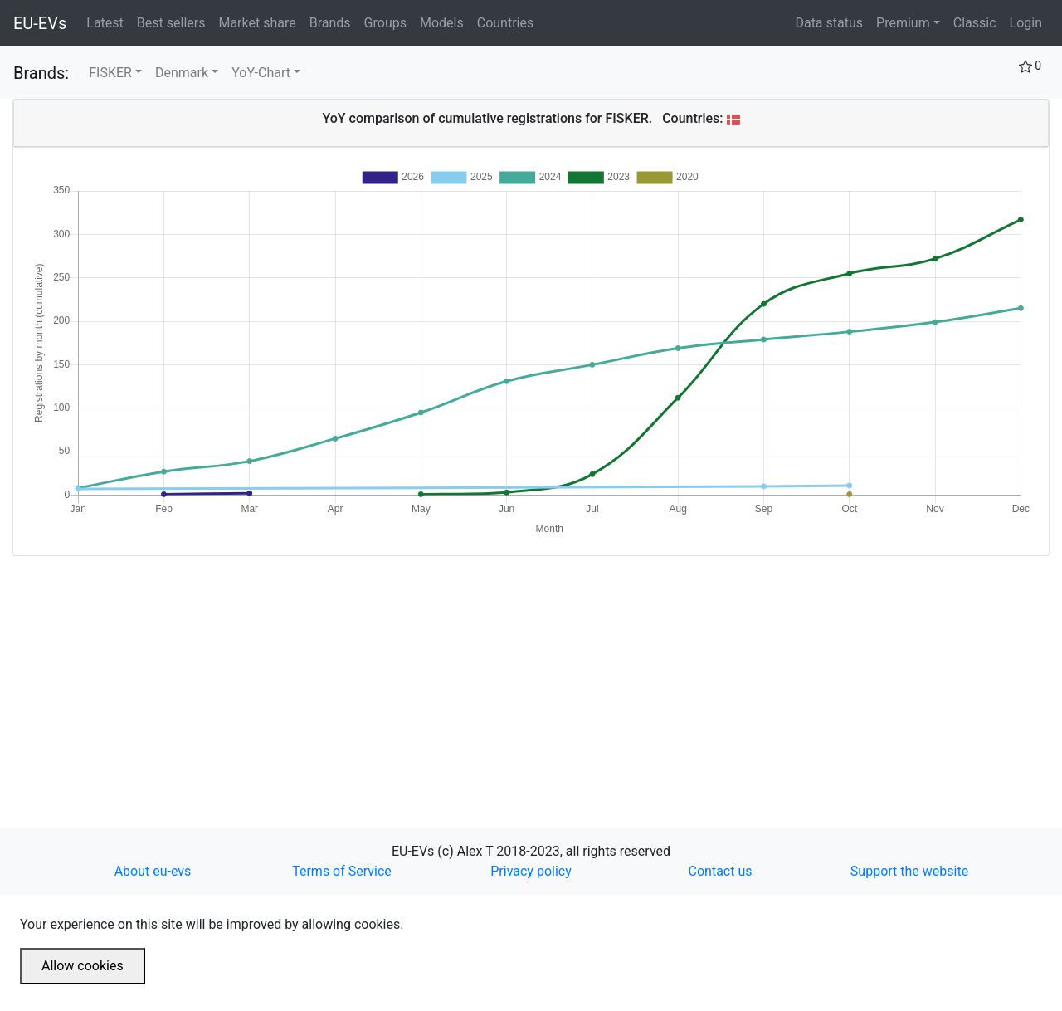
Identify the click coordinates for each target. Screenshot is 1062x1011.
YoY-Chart (260, 73)
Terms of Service (342, 871)
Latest (108, 21)
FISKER (110, 73)
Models (445, 21)
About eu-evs (153, 871)
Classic (974, 23)
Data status (829, 23)
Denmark (181, 73)
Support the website (909, 871)
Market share (260, 21)
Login (1026, 23)
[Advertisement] (510, 672)
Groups (388, 21)
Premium (903, 23)
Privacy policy (531, 871)
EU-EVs (39, 23)
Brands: (41, 73)
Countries (505, 23)
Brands (333, 21)
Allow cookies (82, 966)
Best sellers (174, 21)
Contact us (721, 871)
